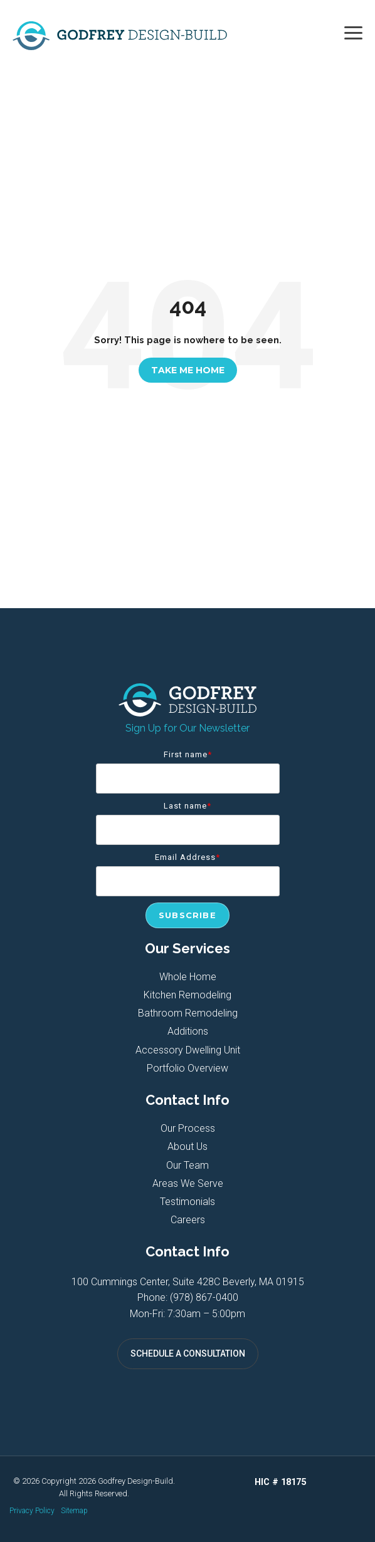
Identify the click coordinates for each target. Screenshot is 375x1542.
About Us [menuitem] (187, 1146)
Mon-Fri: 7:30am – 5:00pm (187, 1314)
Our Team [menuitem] (187, 1165)
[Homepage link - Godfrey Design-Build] (187, 710)
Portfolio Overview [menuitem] (187, 1068)
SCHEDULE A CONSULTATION (187, 1353)
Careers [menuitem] (188, 1220)
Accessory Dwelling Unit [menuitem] (187, 1050)
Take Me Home (187, 370)
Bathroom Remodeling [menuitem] (188, 1013)
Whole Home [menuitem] (187, 977)
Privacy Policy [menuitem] (32, 1510)
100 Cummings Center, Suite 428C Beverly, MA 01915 (187, 1282)
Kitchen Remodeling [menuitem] (187, 995)
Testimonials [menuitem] (187, 1202)
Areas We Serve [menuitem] (187, 1183)
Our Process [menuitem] (188, 1128)
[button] (353, 32)
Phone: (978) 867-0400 (187, 1297)
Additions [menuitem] (187, 1031)
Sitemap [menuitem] (74, 1510)
